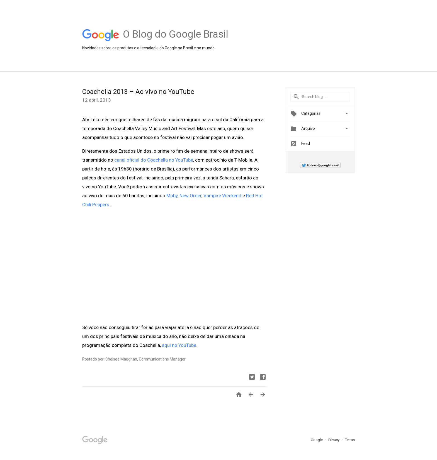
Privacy (334, 440)
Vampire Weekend (222, 195)
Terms (350, 440)
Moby (172, 195)
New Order (190, 195)
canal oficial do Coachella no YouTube (153, 160)
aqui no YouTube (179, 345)
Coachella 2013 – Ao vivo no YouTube (138, 92)
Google (317, 440)
